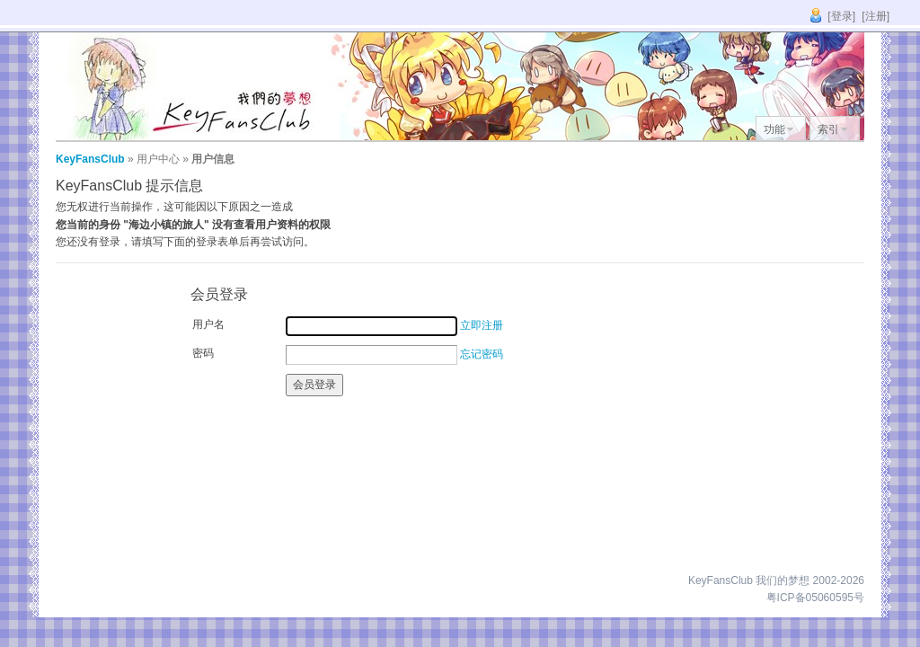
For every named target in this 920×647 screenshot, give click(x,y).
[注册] (875, 16)
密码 (203, 353)
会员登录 (314, 384)
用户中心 (158, 159)
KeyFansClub (90, 159)
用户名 (208, 324)
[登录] (841, 16)
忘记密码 (481, 354)
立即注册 (481, 325)
